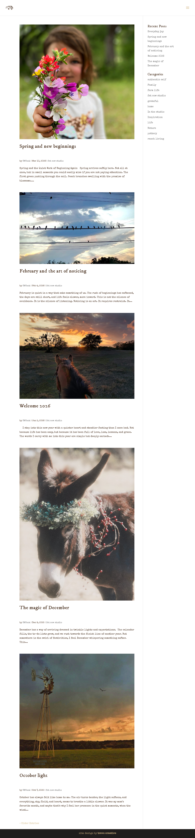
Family (152, 85)
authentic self (157, 80)
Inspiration (155, 117)
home (151, 106)
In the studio (156, 112)
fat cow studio (56, 161)
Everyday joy (156, 31)
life (150, 123)
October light (33, 775)
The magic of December (44, 608)
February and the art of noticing (53, 271)
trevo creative (107, 833)
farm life (153, 90)
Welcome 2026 (34, 406)
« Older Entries (29, 823)
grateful (153, 101)
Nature (152, 128)
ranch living (156, 139)
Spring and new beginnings (47, 146)
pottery (152, 133)
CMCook (26, 161)
